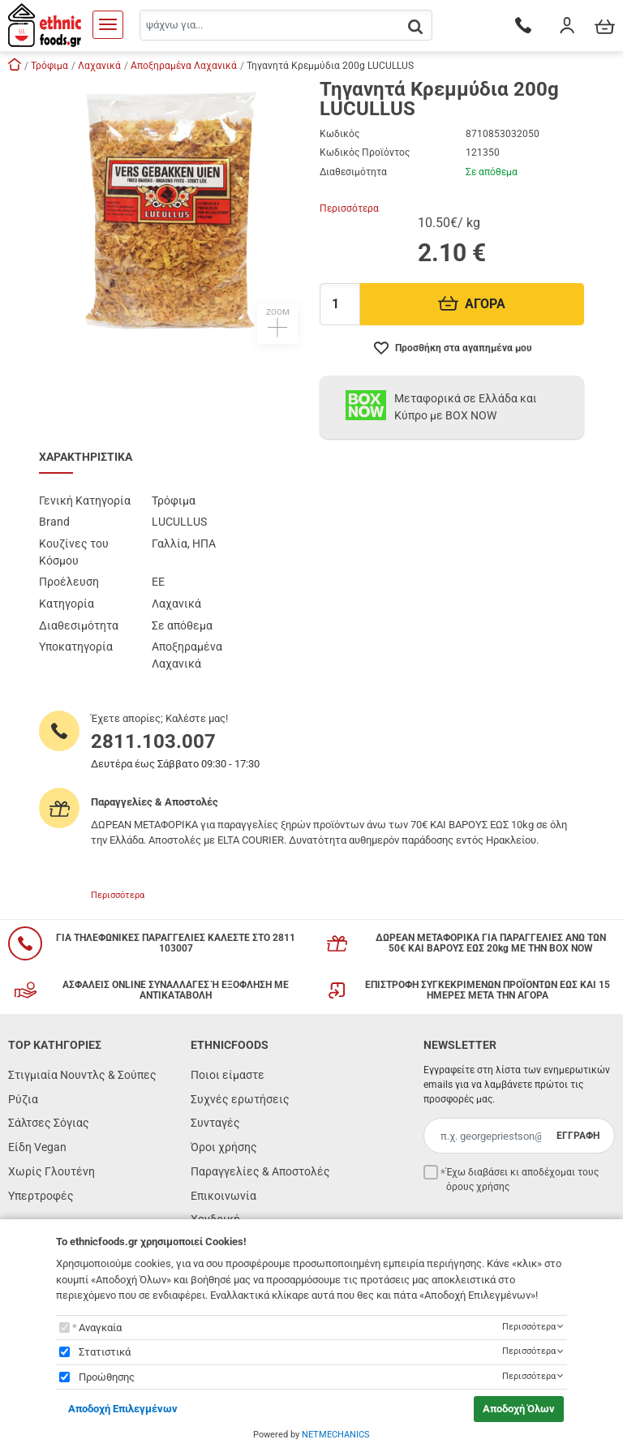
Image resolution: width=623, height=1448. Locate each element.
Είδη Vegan (37, 1147)
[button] (171, 211)
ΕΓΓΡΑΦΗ (577, 1135)
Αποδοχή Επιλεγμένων (123, 1409)
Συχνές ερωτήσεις (240, 1099)
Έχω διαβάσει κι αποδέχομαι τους (522, 1179)
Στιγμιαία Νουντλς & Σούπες (82, 1074)
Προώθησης (107, 1377)
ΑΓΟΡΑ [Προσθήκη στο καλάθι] (471, 304)
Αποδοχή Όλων (519, 1409)
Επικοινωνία (223, 1195)
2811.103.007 (153, 741)
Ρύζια (23, 1099)
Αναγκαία (100, 1327)
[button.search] (415, 26)
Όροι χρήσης (224, 1147)
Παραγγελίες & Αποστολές (260, 1171)
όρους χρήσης (477, 1186)
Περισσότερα (349, 208)
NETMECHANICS (336, 1434)
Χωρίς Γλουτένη (51, 1171)
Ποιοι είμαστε (227, 1074)
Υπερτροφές (41, 1195)
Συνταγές (215, 1122)
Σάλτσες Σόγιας (48, 1122)
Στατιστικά (105, 1352)
